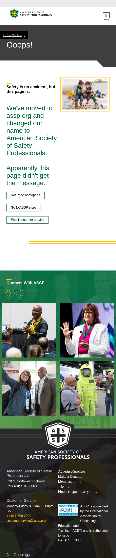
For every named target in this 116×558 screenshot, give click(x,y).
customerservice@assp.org (26, 520)
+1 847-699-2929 (18, 516)
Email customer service (27, 220)
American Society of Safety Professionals (31, 14)
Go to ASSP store (23, 207)
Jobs (61, 487)
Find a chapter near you (75, 492)
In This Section (12, 35)
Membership (67, 481)
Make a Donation (70, 476)
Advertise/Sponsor (71, 471)
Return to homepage (25, 195)
